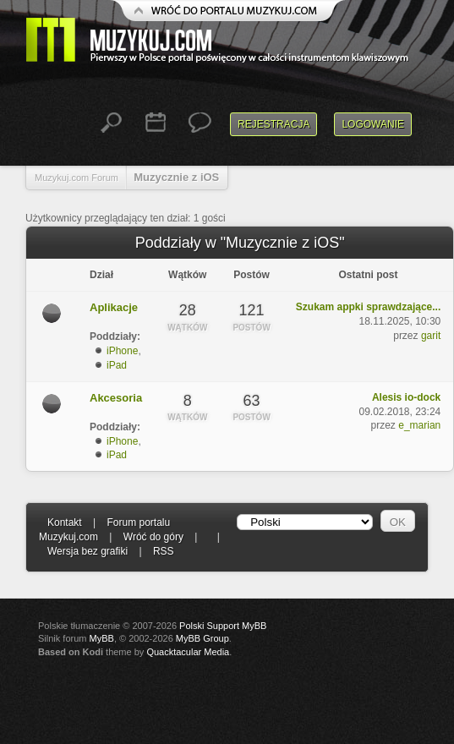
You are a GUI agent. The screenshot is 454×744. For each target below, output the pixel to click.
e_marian (419, 425)
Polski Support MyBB (222, 626)
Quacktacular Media (187, 652)
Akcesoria (116, 397)
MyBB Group (202, 638)
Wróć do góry (153, 537)
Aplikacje (114, 307)
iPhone (122, 351)
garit (430, 336)
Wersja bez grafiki (87, 551)
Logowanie (373, 124)
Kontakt (64, 522)
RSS (163, 551)
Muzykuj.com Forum (76, 177)
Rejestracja (273, 124)
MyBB (102, 638)
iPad (117, 365)
